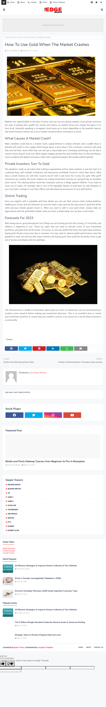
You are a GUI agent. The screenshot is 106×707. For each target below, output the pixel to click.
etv (9, 522)
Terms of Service (57, 2)
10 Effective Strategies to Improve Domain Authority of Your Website (46, 565)
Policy (43, 2)
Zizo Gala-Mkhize (13, 51)
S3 (9, 493)
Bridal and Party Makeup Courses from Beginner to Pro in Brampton (45, 461)
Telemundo (13, 510)
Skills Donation (9, 548)
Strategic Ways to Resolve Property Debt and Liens (38, 635)
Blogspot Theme (18, 647)
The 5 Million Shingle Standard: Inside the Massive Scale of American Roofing (50, 622)
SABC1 (10, 497)
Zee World (12, 514)
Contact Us (98, 647)
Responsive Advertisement (53, 25)
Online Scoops (9, 551)
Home (10, 2)
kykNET (11, 526)
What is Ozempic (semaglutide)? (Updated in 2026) (38, 578)
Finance (14, 37)
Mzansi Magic (14, 485)
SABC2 (10, 501)
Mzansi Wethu (14, 489)
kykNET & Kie (13, 530)
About (21, 2)
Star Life (12, 505)
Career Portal (8, 553)
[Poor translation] (10, 664)
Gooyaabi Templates (45, 647)
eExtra (11, 518)
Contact (32, 2)
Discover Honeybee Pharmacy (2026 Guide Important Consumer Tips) (46, 591)
